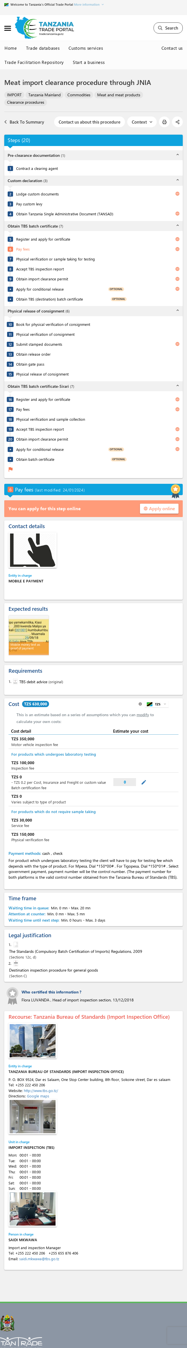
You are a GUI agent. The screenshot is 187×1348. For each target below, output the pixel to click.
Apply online (159, 508)
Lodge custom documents (37, 194)
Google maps (38, 1095)
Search (168, 28)
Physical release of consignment (42, 374)
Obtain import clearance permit (42, 279)
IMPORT (14, 94)
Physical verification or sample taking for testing (55, 259)
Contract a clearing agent (37, 168)
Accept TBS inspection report (40, 269)
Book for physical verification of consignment (53, 324)
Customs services (86, 48)
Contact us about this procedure (89, 122)
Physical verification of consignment (45, 334)
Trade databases (43, 48)
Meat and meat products (118, 94)
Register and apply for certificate (43, 239)
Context (142, 122)
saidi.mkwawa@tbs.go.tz (39, 1258)
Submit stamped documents (39, 344)
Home (11, 48)
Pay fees (23, 249)
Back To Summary (24, 121)
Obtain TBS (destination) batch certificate (49, 299)
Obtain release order (33, 354)
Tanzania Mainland (44, 94)
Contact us (172, 48)
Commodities (78, 94)
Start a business (89, 62)
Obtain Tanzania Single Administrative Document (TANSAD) (64, 214)
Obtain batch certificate (35, 459)
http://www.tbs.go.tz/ (41, 1090)
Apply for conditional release (40, 289)
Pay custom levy (29, 204)
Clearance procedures (25, 102)
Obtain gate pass (30, 364)
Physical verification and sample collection (50, 419)
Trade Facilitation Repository (34, 62)
